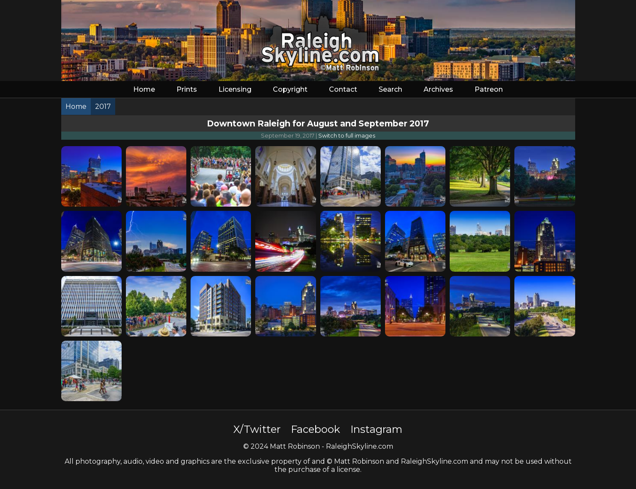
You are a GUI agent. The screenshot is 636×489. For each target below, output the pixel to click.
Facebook (315, 429)
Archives (438, 89)
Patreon (489, 89)
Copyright (290, 89)
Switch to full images (346, 135)
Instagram (376, 429)
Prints (186, 89)
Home (144, 89)
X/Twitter (257, 429)
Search (390, 89)
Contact (343, 89)
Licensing (234, 89)
